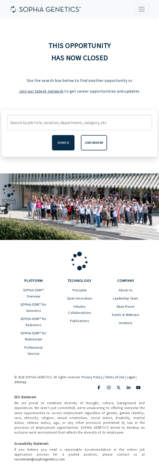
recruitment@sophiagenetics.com (39, 459)
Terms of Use (114, 377)
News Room (126, 306)
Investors (125, 323)
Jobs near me (93, 143)
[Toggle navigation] (141, 9)
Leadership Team (125, 298)
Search (63, 143)
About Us (125, 290)
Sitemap (20, 382)
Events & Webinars (125, 315)
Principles (79, 290)
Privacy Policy (91, 377)
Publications (79, 321)
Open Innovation (79, 298)
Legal (131, 377)
